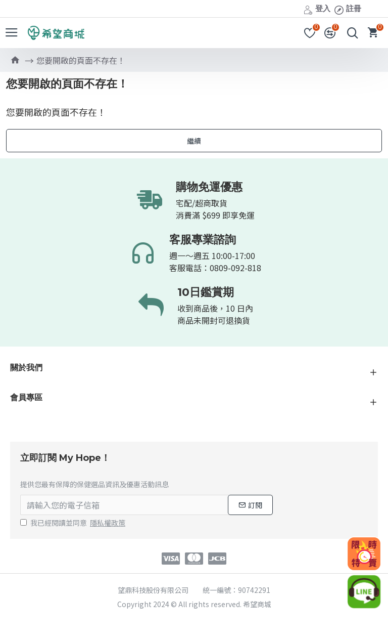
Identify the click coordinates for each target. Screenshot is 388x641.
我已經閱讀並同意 (73, 523)
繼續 (194, 141)
